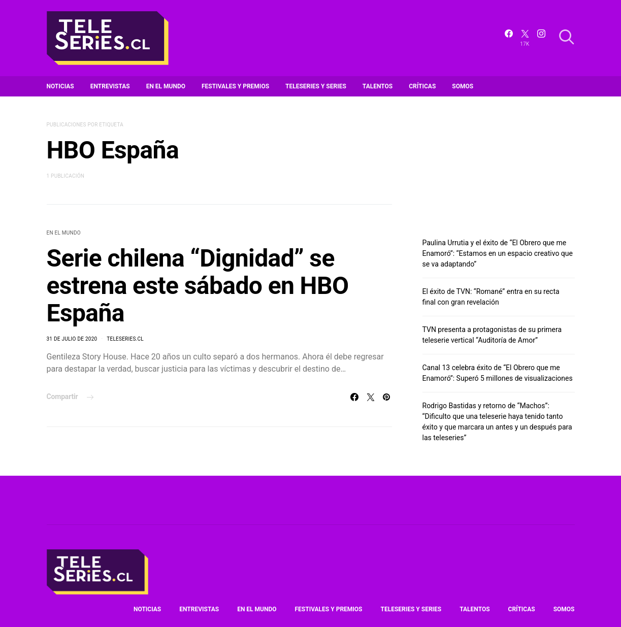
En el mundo (165, 86)
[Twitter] (525, 38)
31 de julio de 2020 (72, 339)
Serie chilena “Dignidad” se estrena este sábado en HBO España (198, 285)
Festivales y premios (235, 86)
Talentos (378, 86)
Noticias (60, 86)
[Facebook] (509, 38)
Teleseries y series (315, 86)
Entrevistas (110, 86)
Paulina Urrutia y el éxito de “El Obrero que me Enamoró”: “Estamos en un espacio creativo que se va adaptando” (497, 253)
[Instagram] (541, 38)
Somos (462, 86)
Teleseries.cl (125, 339)
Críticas (422, 86)
